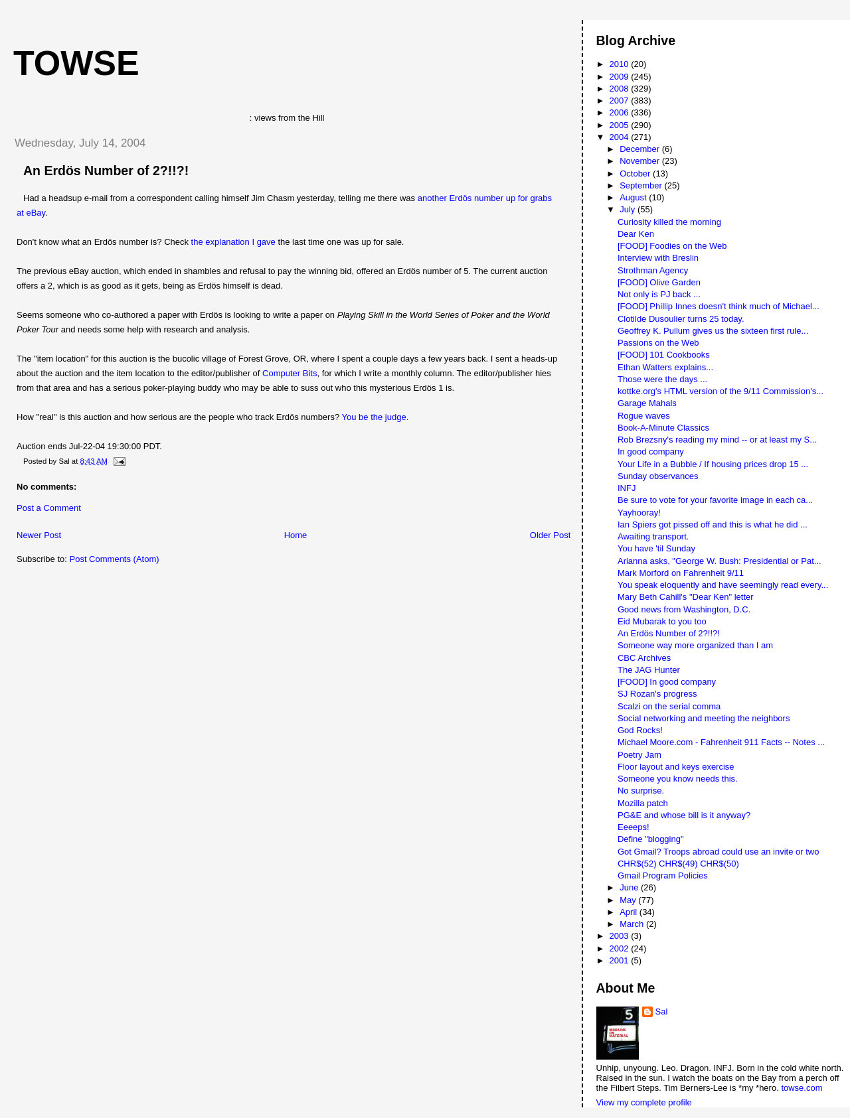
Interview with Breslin (658, 258)
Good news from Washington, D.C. (684, 609)
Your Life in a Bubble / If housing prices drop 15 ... (713, 464)
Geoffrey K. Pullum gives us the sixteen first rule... (713, 331)
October (636, 173)
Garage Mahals (647, 403)
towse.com (801, 1088)
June (630, 887)
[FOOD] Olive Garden (659, 282)
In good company (651, 451)
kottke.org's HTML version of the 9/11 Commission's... (720, 391)
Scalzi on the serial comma (669, 706)
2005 (621, 125)
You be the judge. (375, 417)
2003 (621, 936)
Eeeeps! (633, 827)
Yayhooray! (639, 513)
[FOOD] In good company (667, 682)
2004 (621, 137)
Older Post (550, 535)
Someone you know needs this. (678, 779)
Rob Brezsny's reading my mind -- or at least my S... (717, 440)
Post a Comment (49, 508)
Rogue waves (644, 416)
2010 (621, 64)
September (642, 185)
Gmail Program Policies (663, 875)
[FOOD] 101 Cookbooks (664, 355)
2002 (621, 948)
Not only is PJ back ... (659, 294)
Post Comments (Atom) (114, 559)
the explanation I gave (233, 242)
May (629, 900)
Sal (661, 1011)
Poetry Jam (639, 755)
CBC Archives (644, 658)
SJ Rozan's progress (657, 694)
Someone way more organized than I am (695, 645)
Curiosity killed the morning (669, 222)
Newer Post (39, 535)
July (629, 209)
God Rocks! (640, 730)
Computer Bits (289, 373)
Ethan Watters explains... (665, 367)
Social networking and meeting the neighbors (704, 718)
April (629, 912)
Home (295, 535)
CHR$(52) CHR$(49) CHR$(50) (678, 864)
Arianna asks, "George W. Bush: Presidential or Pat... (719, 561)
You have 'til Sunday (656, 548)
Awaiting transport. (653, 536)
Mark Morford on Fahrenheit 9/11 (681, 573)
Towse (76, 63)
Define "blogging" (651, 839)
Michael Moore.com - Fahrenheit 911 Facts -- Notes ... (721, 742)
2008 (621, 89)
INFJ (627, 488)
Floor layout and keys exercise (676, 767)
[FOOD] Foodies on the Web (672, 246)
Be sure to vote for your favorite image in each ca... (715, 500)
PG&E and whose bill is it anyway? (684, 815)
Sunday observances (658, 476)
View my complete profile (644, 1102)
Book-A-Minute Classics (663, 428)
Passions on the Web (658, 343)
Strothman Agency (653, 270)
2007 (621, 100)
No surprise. (641, 791)
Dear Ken (636, 234)
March (633, 924)
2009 (621, 77)
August (634, 197)
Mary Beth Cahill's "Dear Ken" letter (686, 597)
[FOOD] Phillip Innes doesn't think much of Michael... (718, 306)
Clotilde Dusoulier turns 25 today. (681, 319)
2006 (621, 112)
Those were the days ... (662, 379)
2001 (621, 960)
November (641, 161)
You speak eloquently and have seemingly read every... (723, 585)
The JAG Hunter (649, 670)
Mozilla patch (643, 803)
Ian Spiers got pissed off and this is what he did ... (713, 524)
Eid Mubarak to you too (662, 621)
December (641, 149)
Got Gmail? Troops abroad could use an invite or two (718, 852)
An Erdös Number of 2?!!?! (106, 170)
